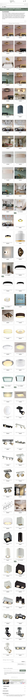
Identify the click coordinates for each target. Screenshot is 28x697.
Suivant (24, 661)
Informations (6, 693)
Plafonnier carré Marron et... (20, 385)
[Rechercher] (14, 4)
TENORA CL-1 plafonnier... (20, 321)
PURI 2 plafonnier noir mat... (7, 432)
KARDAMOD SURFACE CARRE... (20, 575)
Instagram (17, 677)
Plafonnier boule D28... (7, 115)
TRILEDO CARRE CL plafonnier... (8, 575)
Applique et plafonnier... (20, 258)
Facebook (12, 677)
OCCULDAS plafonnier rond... (20, 511)
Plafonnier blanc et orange (20, 242)
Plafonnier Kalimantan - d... (8, 52)
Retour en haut (21, 664)
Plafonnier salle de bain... (8, 353)
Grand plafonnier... (20, 84)
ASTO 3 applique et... (20, 448)
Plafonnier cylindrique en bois (20, 195)
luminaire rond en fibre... (20, 68)
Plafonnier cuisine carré (8, 385)
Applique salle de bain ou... (7, 274)
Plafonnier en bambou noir (8, 100)
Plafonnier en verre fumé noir (7, 195)
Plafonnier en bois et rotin (20, 210)
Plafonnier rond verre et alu (7, 369)
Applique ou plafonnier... (8, 68)
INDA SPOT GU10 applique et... (8, 638)
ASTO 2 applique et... (7, 448)
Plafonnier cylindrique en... (8, 147)
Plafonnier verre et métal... (20, 100)
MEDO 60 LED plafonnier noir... (8, 242)
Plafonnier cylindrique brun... (20, 147)
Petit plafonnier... (20, 115)
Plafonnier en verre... (7, 84)
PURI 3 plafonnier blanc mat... (20, 432)
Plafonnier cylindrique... (8, 179)
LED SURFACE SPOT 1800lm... (7, 527)
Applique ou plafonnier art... (7, 258)
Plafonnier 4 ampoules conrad (8, 321)
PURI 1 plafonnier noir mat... (20, 416)
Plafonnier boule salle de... (8, 210)
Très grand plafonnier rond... (20, 274)
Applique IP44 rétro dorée (8, 305)
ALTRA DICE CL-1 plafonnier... (20, 527)
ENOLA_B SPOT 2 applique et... (20, 606)
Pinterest (14, 677)
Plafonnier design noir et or (20, 226)
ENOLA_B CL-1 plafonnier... (20, 543)
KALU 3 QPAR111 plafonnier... (7, 511)
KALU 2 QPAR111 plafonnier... (20, 480)
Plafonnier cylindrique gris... (7, 163)
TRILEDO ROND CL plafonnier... (20, 559)
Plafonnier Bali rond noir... (20, 52)
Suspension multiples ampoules (20, 305)
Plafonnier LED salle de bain (20, 369)
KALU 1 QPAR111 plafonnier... (20, 464)
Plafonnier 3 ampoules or (20, 179)
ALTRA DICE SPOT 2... (8, 622)
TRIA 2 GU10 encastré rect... (20, 654)
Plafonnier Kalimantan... (8, 36)
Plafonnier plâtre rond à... (20, 353)
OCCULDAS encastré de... (20, 337)
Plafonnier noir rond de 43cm (20, 290)
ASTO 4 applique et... (7, 464)
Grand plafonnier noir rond (7, 290)
